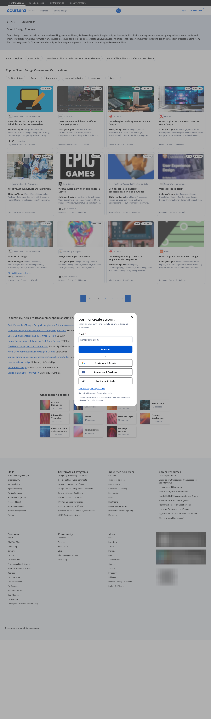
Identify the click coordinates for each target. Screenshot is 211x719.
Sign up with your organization (92, 388)
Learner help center (105, 393)
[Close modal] (132, 317)
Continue (105, 349)
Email (82, 334)
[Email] (105, 339)
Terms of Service (93, 400)
